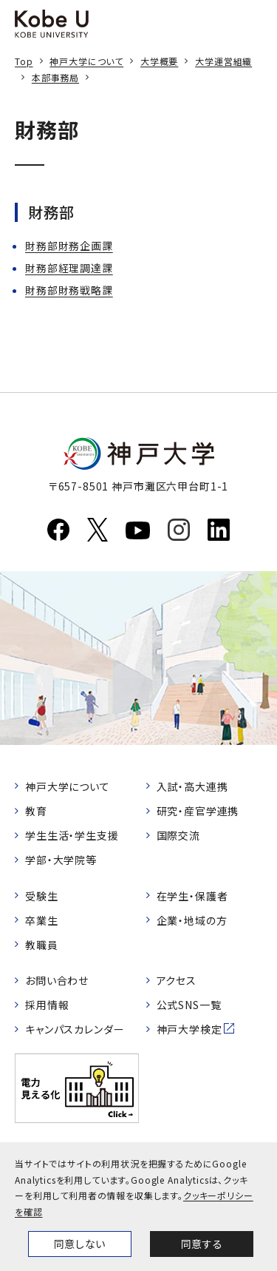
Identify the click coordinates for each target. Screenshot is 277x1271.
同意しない (80, 1243)
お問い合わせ (57, 980)
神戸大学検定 (189, 1029)
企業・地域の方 (192, 920)
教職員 (41, 944)
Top (24, 61)
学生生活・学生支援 (72, 835)
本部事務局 (55, 77)
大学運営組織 (223, 61)
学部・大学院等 (61, 859)
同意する (201, 1243)
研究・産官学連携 (198, 810)
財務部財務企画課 (69, 245)
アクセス (176, 980)
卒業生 (41, 920)
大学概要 (159, 61)
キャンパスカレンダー (74, 1029)
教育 (36, 810)
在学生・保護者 (192, 896)
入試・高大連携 (192, 786)
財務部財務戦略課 (69, 290)
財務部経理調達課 (69, 267)
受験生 (41, 896)
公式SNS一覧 (189, 1004)
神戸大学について (86, 61)
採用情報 (47, 1004)
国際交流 (178, 835)
